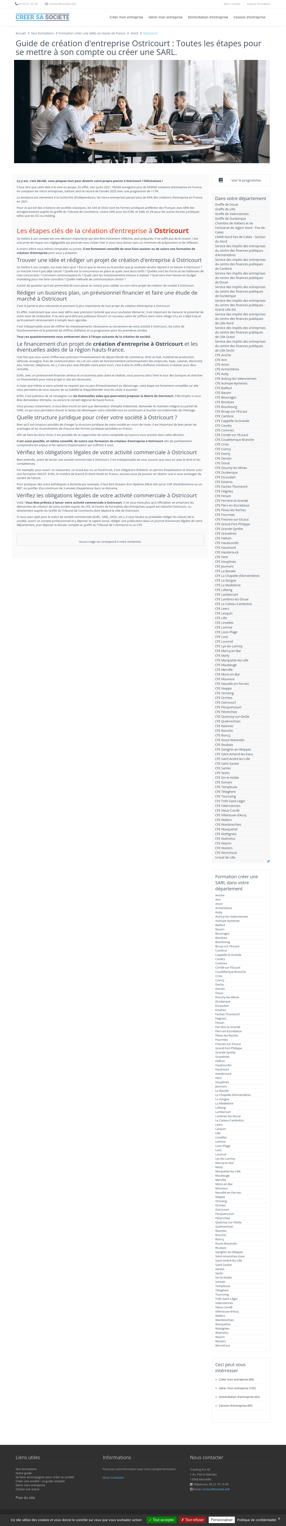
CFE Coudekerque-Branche (234, 439)
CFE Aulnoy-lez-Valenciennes (236, 378)
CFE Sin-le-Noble (227, 777)
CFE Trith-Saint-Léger (230, 801)
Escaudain (222, 1006)
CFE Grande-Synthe (229, 529)
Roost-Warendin (226, 1243)
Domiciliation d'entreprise (208, 17)
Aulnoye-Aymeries (227, 921)
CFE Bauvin (223, 392)
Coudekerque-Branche (230, 972)
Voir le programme (246, 180)
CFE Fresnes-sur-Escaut (232, 519)
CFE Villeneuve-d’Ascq (230, 815)
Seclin (219, 1273)
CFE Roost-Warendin (230, 740)
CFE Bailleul (223, 388)
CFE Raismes (224, 726)
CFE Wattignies (226, 834)
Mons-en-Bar (224, 1184)
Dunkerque (223, 1001)
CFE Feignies (224, 491)
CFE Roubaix (224, 745)
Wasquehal (222, 1324)
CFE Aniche (223, 355)
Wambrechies (224, 1320)
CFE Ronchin (224, 730)
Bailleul (220, 925)
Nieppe (220, 1197)
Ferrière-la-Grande (227, 1027)
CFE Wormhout (226, 853)
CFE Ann (221, 360)
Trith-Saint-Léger (226, 1299)
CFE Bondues (224, 402)
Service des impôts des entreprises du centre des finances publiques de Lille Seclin (240, 345)
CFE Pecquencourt (228, 707)
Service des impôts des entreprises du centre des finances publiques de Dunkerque (240, 291)
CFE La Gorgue (225, 580)
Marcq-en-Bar (224, 1163)
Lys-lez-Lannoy (225, 1159)
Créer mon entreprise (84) (236, 1379)
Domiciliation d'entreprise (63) (239, 1397)
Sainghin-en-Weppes (229, 1252)
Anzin (219, 904)
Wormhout (222, 1345)
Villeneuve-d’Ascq (227, 1311)
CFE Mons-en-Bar (227, 674)
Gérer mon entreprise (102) (237, 1388)
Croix (218, 976)
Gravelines (222, 1057)
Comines (221, 963)
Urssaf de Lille (225, 857)
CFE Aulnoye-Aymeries (231, 383)
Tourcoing (222, 1294)
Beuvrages (222, 933)
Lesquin (220, 1129)
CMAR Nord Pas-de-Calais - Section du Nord (240, 239)
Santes (219, 1269)
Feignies (220, 1018)
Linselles (221, 1137)
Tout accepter (161, 1520)
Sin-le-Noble (223, 1277)
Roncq (219, 1239)
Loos (218, 1150)
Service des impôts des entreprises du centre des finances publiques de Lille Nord (240, 318)
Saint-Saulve (223, 1265)
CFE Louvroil (224, 641)
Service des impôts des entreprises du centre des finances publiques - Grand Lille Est (240, 305)
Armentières (223, 908)
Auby (218, 912)
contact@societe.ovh (216, 1489)
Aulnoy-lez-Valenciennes (231, 916)
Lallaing (220, 1108)
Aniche (220, 895)
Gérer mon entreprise (166, 17)
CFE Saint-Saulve (227, 763)
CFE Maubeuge (226, 665)
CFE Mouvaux (225, 679)
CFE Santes (223, 768)
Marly (219, 1167)
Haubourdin (223, 1065)
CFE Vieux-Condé (227, 810)
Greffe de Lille (225, 209)
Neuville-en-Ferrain (228, 1192)
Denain (220, 989)
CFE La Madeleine (228, 585)
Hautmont (222, 1069)
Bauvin (220, 929)
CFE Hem (221, 557)
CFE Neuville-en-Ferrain (232, 684)
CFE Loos (221, 637)
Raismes (221, 1231)
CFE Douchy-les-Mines (231, 468)
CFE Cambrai (224, 416)
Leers (219, 1125)
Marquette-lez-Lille (228, 1171)
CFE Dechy (222, 454)
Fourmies (221, 1040)
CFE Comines (224, 430)
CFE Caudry (223, 425)
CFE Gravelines (226, 533)
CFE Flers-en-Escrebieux (232, 505)
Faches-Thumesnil (227, 1014)
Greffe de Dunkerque (230, 218)
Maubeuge (222, 1176)
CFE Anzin (222, 364)
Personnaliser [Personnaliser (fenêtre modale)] (222, 1520)
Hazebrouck (223, 1074)
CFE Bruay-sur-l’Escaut (231, 411)
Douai (219, 993)
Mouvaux (221, 1188)
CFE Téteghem (225, 791)
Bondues (221, 938)
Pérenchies (222, 1218)
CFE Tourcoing (225, 796)
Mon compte (232, 4)
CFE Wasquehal (226, 829)
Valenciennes (224, 1303)
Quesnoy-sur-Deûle (228, 1222)
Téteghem (222, 1290)
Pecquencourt (224, 1214)
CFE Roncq (222, 735)
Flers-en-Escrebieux (228, 1031)
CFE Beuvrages (226, 397)
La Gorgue (222, 1099)
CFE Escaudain (225, 477)
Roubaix (220, 1248)
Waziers (220, 1341)
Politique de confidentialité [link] (256, 1520)
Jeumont (221, 1086)
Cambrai (221, 950)
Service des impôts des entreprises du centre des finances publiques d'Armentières (240, 250)
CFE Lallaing (223, 590)
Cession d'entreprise (249, 17)
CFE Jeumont (224, 566)
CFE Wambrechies (228, 824)
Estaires (220, 1010)
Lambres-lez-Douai (228, 1116)
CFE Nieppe (223, 688)
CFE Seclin (222, 773)
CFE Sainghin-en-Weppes (233, 749)
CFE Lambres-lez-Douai (232, 599)
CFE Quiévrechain (228, 721)
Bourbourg (222, 942)
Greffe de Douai (226, 204)
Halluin (220, 1061)
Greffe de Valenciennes (232, 214)
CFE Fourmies (225, 515)
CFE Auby (222, 374)
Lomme (220, 1142)
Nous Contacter (113, 1477)
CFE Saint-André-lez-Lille (232, 759)
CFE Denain (223, 458)
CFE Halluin (223, 538)
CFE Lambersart (226, 594)
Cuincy (219, 980)
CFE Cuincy (223, 449)
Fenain (219, 1023)
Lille (218, 1133)
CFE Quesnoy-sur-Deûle (232, 716)
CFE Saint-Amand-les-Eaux (234, 754)
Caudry (220, 959)
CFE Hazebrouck (227, 552)
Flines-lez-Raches (226, 1035)
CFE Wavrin (223, 843)
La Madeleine (224, 1103)
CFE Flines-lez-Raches (230, 510)
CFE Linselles (224, 623)
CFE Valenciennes (227, 806)
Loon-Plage (222, 1146)
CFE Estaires (224, 482)
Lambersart (223, 1112)
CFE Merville (224, 669)
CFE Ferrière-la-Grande (231, 500)
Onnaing (221, 1201)
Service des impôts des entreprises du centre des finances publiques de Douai (240, 277)
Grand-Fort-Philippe (228, 1048)
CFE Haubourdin (227, 543)
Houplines (222, 1082)
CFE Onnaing (224, 693)
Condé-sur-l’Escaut (227, 967)
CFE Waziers (224, 848)
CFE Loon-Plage (226, 632)
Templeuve (222, 1286)
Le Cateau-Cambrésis (229, 1120)
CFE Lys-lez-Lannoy (229, 646)
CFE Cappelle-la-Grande (232, 421)
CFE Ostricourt (225, 702)
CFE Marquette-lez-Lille (231, 660)
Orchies (220, 1205)
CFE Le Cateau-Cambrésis (233, 604)
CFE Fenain (223, 496)
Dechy (219, 984)
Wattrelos (221, 1333)
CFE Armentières (227, 369)
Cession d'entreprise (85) (235, 1406)
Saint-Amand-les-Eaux (230, 1256)
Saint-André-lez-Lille (228, 1260)
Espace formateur (258, 4)
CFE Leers (222, 608)
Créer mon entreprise (126, 17)
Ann (218, 899)
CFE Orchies (223, 698)
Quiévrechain (224, 1226)
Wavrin (220, 1337)
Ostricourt (222, 1209)
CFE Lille (221, 618)
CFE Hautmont (225, 547)
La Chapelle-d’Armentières (233, 1095)
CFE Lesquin (224, 613)
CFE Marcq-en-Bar (228, 651)
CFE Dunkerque (226, 472)
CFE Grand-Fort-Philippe (232, 524)
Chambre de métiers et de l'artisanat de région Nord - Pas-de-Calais (240, 227)
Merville (220, 1180)
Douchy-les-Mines (227, 997)
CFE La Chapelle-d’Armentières (237, 576)
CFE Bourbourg (226, 407)
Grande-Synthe (225, 1052)
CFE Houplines (225, 561)
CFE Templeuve (226, 787)
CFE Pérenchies (226, 712)
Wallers (220, 1316)
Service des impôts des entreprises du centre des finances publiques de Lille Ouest (240, 332)
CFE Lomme (223, 627)
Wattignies (222, 1328)
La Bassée (222, 1091)
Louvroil (220, 1154)
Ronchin (220, 1235)
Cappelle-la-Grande (228, 955)
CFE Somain (223, 782)
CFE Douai (222, 463)
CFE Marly (222, 655)
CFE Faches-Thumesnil (231, 486)
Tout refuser (192, 1520)
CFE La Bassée (225, 571)
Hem (218, 1078)
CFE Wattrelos (225, 838)
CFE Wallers (223, 820)
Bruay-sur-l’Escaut (227, 946)
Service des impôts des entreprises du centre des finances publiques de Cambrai (240, 264)
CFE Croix (222, 444)
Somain (220, 1282)
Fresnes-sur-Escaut (228, 1044)
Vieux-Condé (224, 1307)
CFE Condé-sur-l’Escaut (231, 435)
